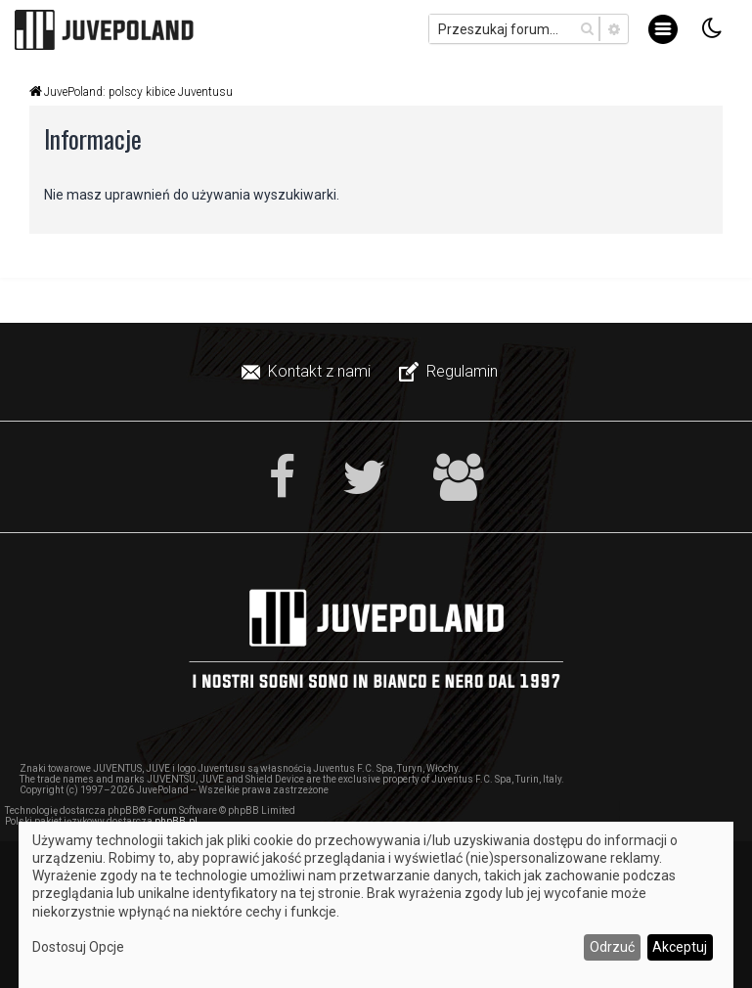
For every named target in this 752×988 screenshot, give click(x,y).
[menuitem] (308, 371)
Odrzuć (612, 947)
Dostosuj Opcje (78, 947)
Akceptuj (679, 947)
